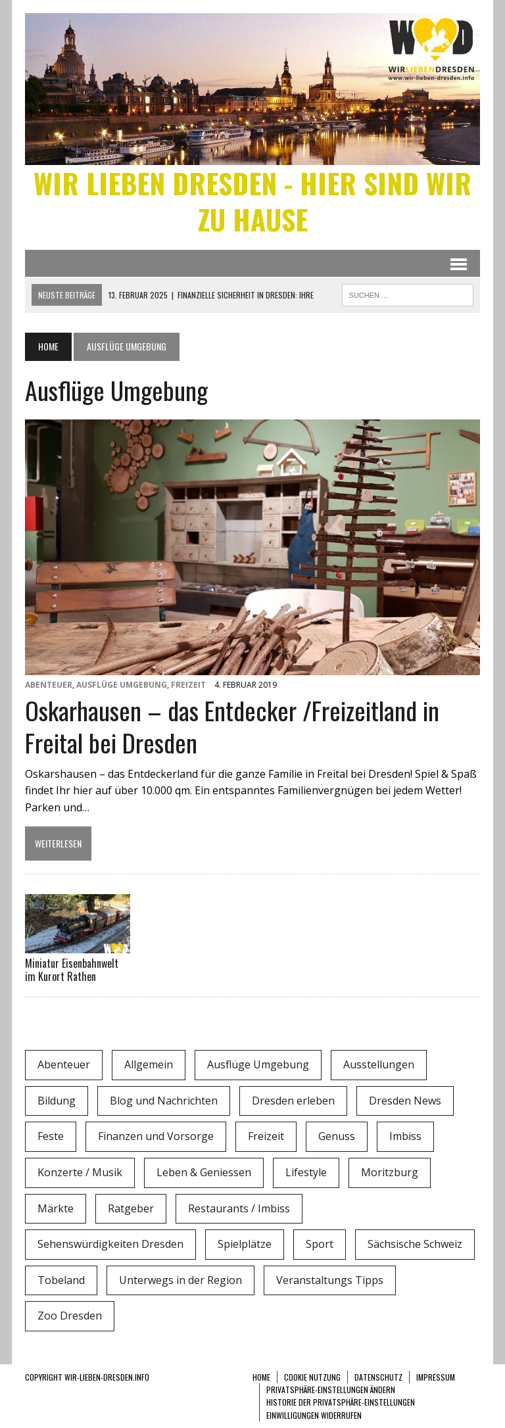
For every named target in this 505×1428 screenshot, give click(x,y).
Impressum (435, 1377)
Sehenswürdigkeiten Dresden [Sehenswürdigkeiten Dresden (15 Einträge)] (110, 1244)
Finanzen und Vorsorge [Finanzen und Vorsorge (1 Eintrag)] (156, 1136)
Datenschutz (378, 1377)
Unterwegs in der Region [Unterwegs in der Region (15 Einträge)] (180, 1280)
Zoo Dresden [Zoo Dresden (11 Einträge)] (69, 1315)
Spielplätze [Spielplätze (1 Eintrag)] (245, 1244)
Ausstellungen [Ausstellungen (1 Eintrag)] (378, 1064)
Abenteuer (48, 684)
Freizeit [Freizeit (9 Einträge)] (266, 1136)
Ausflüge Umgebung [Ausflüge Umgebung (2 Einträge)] (258, 1064)
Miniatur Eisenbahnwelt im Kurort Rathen (71, 970)
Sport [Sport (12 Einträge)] (319, 1244)
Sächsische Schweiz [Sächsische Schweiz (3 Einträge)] (415, 1244)
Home (261, 1377)
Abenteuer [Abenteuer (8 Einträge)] (63, 1064)
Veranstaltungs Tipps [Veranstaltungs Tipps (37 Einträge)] (329, 1280)
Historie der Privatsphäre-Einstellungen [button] (340, 1402)
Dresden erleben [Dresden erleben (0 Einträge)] (293, 1100)
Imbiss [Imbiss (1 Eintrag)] (405, 1136)
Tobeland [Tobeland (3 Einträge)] (61, 1280)
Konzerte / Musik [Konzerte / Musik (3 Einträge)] (79, 1172)
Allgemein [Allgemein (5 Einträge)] (148, 1064)
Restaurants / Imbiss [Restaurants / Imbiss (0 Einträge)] (239, 1208)
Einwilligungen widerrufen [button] (314, 1415)
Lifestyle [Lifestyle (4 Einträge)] (306, 1172)
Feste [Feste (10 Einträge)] (50, 1136)
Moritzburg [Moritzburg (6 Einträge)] (389, 1172)
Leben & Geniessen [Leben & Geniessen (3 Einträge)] (203, 1172)
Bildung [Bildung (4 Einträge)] (56, 1100)
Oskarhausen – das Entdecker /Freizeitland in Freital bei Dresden (232, 726)
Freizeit (188, 684)
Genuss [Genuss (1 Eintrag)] (336, 1136)
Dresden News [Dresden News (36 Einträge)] (405, 1100)
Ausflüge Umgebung (121, 684)
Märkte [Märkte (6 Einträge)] (55, 1208)
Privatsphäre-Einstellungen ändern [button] (330, 1389)
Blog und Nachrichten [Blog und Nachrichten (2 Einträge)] (164, 1100)
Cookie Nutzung (312, 1377)
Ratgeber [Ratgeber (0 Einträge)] (131, 1208)
